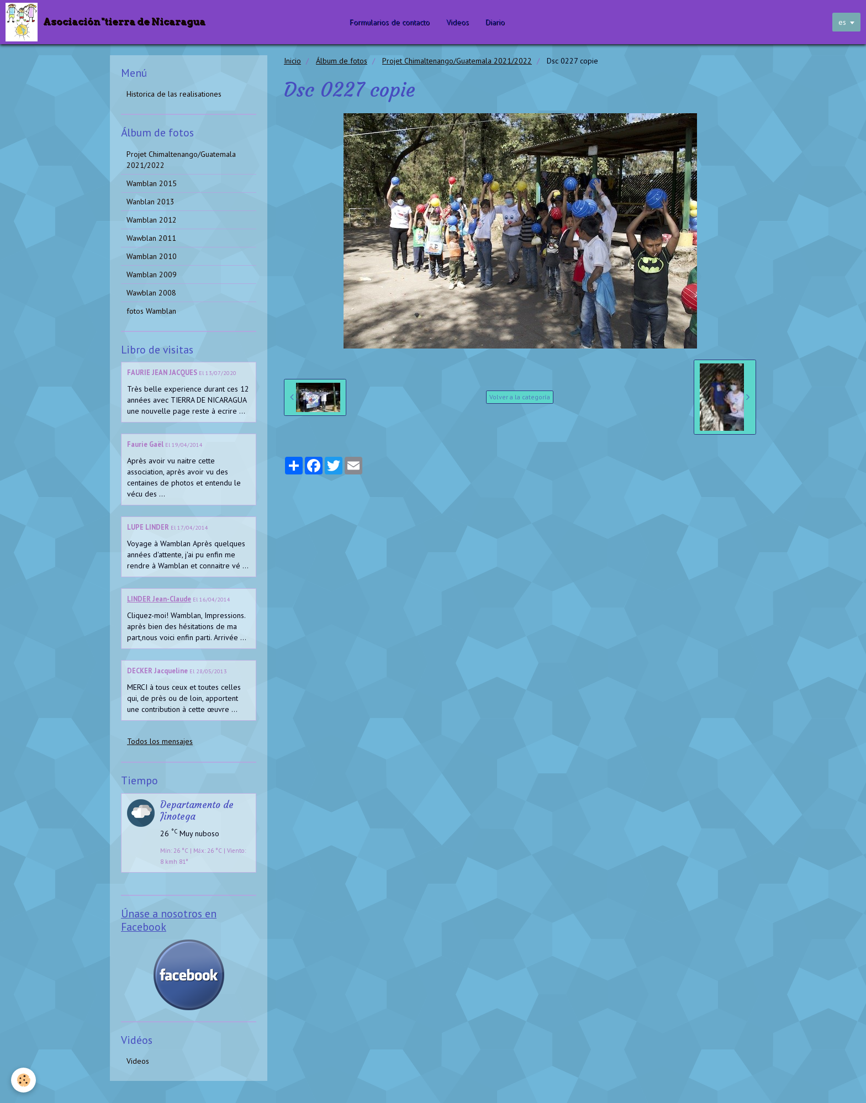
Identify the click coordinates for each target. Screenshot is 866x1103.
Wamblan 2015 (151, 183)
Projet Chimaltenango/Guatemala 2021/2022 (457, 61)
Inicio (292, 61)
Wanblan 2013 (150, 202)
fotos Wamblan (151, 311)
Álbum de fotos (341, 61)
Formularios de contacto (390, 22)
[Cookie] (23, 1080)
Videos (458, 22)
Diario (495, 22)
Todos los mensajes (160, 741)
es (842, 22)
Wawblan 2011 (151, 238)
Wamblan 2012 (151, 220)
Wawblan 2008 (151, 293)
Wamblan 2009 (151, 274)
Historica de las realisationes (173, 94)
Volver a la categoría (519, 397)
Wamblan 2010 (151, 256)
